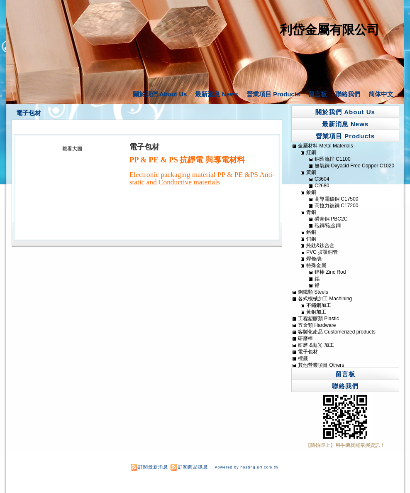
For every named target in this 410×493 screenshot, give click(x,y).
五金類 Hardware (317, 325)
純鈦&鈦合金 (320, 245)
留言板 (317, 94)
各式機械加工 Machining (325, 299)
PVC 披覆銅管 (322, 252)
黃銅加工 (316, 312)
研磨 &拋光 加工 (316, 345)
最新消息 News (216, 94)
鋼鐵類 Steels (313, 292)
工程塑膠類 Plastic (318, 318)
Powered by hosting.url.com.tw (246, 467)
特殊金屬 (316, 265)
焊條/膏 (314, 259)
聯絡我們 (347, 94)
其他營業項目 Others (321, 365)
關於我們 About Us (160, 94)
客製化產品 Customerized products (337, 332)
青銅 (311, 212)
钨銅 (311, 239)
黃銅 (311, 172)
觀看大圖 (72, 149)
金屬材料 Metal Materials (325, 146)
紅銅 (311, 152)
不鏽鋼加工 (318, 305)
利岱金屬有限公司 (329, 30)
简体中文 (381, 94)
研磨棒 (305, 338)
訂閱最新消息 (153, 466)
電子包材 (28, 113)
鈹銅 (311, 192)
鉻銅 (311, 232)
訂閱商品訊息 (193, 466)
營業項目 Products (273, 94)
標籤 (303, 358)
